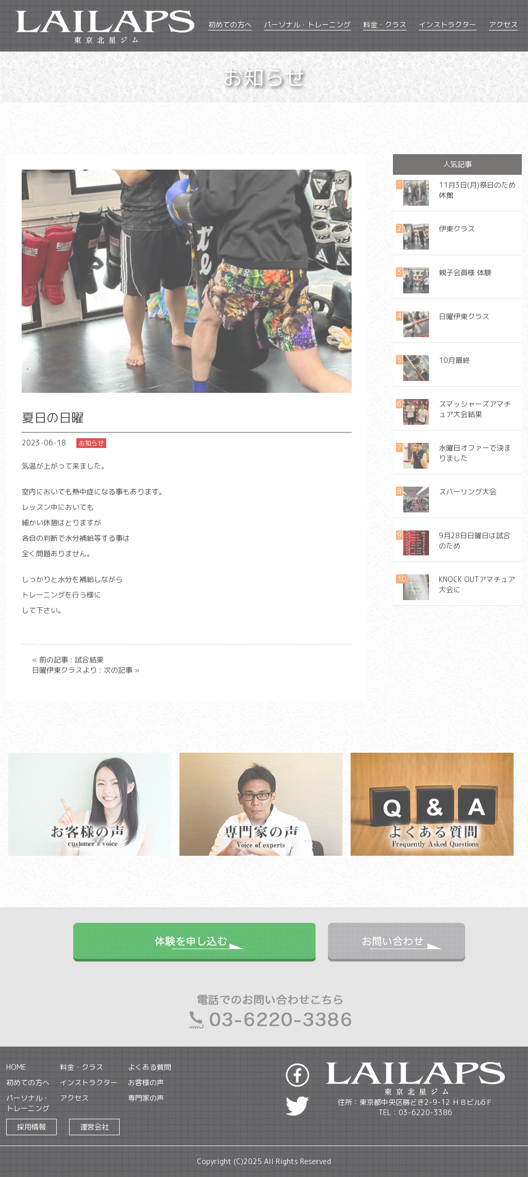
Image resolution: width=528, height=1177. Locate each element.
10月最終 (454, 360)
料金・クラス (384, 24)
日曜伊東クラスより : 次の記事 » (86, 670)
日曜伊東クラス (464, 316)
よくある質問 (149, 1067)
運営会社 (94, 1127)
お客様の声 (146, 1082)
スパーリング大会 (468, 491)
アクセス (503, 24)
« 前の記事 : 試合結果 (68, 660)
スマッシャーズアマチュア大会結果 (475, 409)
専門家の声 (146, 1098)
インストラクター (447, 24)
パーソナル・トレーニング (307, 24)
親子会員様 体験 (465, 272)
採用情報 (31, 1127)
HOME (16, 1067)
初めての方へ (230, 24)
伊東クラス (457, 229)
